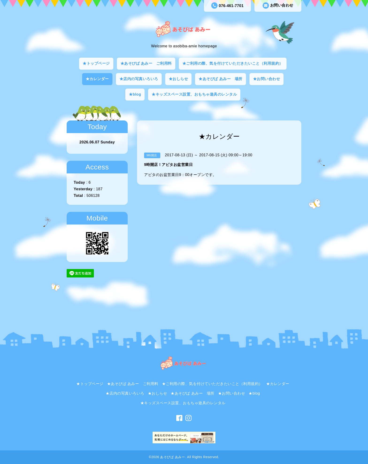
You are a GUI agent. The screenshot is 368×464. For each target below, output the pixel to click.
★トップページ (96, 63)
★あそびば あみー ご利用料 (146, 63)
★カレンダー (97, 79)
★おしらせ (178, 79)
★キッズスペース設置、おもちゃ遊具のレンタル (194, 94)
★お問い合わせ (266, 79)
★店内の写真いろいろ (138, 79)
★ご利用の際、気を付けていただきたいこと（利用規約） (232, 63)
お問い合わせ (278, 5)
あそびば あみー (172, 457)
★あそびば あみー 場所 (220, 79)
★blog (135, 94)
